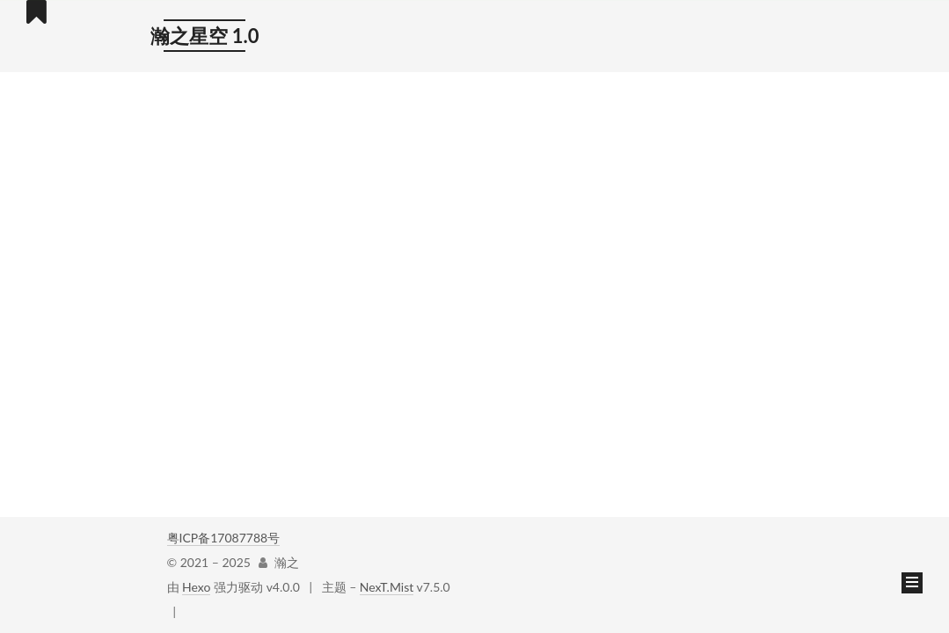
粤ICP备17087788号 (224, 537)
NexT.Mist (386, 586)
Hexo (196, 586)
